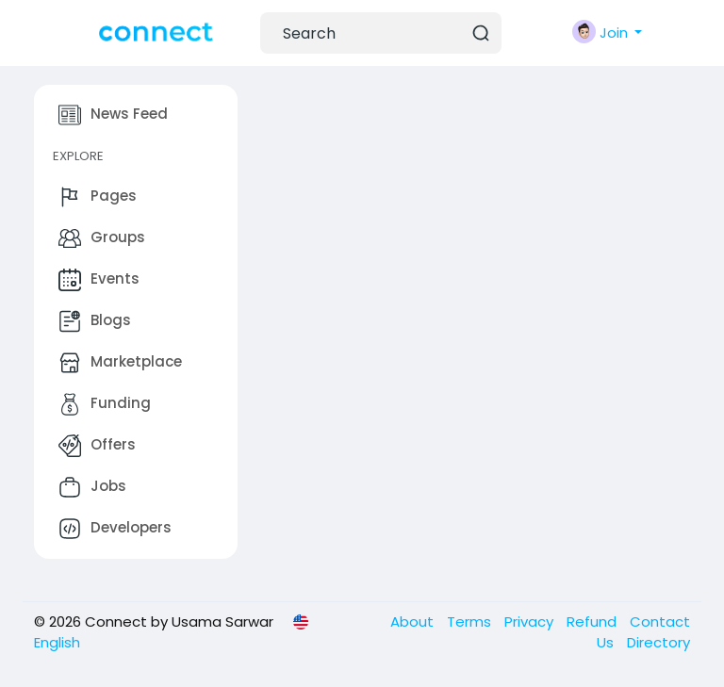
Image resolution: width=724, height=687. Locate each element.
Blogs (94, 321)
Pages (97, 197)
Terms (471, 621)
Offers (97, 445)
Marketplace (120, 363)
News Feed (113, 115)
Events (99, 280)
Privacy (530, 621)
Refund (593, 621)
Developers (115, 528)
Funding (104, 404)
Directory (658, 642)
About (413, 621)
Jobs (92, 487)
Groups (101, 238)
